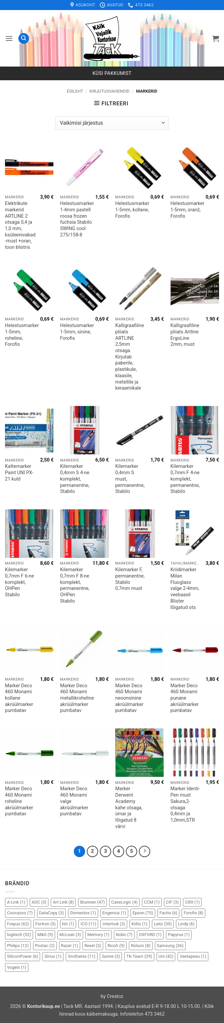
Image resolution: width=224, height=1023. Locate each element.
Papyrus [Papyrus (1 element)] (179, 934)
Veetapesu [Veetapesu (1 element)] (193, 956)
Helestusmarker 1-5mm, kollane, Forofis (132, 210)
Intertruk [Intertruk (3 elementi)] (113, 923)
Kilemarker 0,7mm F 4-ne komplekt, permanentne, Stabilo (185, 479)
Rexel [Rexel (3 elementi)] (92, 945)
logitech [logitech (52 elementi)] (19, 934)
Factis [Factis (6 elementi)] (169, 912)
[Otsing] (23, 38)
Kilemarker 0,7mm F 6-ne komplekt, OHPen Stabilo (19, 582)
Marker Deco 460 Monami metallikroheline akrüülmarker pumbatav (77, 698)
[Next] (144, 851)
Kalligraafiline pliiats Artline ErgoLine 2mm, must (185, 335)
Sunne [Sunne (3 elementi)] (111, 956)
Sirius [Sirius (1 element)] (52, 956)
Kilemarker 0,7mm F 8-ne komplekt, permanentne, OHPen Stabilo (74, 585)
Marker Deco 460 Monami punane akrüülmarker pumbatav (185, 698)
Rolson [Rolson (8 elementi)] (140, 945)
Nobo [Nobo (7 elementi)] (124, 934)
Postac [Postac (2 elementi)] (45, 945)
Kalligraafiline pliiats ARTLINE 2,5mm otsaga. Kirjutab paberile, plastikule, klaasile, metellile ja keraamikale (129, 357)
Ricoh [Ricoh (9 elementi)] (116, 945)
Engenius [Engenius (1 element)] (114, 912)
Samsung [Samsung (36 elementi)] (170, 945)
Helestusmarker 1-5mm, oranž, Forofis (188, 210)
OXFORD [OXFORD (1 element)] (150, 934)
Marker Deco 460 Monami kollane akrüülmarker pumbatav (19, 698)
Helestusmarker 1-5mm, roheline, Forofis (22, 335)
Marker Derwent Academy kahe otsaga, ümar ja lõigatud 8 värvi (128, 807)
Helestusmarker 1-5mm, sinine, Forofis (77, 332)
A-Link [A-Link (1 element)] (16, 902)
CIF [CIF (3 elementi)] (172, 902)
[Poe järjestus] (111, 122)
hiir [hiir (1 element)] (68, 923)
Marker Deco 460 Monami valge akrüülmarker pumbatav (74, 801)
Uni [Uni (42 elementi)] (166, 956)
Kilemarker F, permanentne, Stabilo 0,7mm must (130, 579)
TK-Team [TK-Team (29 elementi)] (139, 956)
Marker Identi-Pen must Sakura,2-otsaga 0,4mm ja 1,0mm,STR (185, 804)
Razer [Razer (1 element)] (69, 945)
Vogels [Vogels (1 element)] (16, 967)
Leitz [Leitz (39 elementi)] (163, 923)
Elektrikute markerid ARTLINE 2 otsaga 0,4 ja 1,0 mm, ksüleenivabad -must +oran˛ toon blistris (20, 225)
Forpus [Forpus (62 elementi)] (18, 923)
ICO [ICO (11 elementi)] (88, 923)
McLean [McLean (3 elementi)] (70, 934)
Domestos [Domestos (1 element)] (83, 912)
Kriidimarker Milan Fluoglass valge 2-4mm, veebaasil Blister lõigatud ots (185, 588)
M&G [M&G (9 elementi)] (45, 934)
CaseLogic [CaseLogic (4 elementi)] (124, 902)
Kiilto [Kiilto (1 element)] (140, 923)
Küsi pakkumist (112, 73)
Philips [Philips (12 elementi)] (18, 945)
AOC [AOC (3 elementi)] (39, 902)
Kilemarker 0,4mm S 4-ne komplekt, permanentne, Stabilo (74, 479)
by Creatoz (112, 996)
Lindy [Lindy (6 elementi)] (186, 923)
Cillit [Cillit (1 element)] (192, 902)
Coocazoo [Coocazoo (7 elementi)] (20, 912)
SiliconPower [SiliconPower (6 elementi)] (22, 956)
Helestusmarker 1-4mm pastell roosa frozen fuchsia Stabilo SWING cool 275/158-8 (77, 219)
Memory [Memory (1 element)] (98, 934)
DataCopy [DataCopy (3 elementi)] (51, 912)
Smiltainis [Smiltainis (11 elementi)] (81, 956)
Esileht (75, 91)
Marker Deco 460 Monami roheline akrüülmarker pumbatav (19, 801)
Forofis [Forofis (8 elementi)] (193, 912)
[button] (9, 38)
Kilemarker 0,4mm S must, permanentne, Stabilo (130, 479)
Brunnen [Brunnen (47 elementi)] (92, 902)
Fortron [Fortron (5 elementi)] (45, 923)
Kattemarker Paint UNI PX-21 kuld (19, 473)
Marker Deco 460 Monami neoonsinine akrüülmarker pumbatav (129, 698)
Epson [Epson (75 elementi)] (143, 912)
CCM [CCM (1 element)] (152, 902)
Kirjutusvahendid (109, 91)
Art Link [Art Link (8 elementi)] (63, 902)
